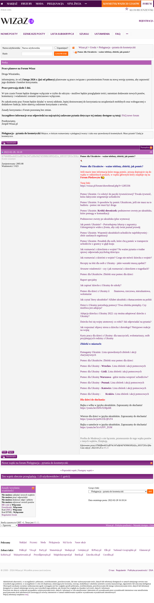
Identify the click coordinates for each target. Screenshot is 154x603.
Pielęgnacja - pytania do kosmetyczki (117, 47)
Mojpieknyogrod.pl (63, 554)
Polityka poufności (123, 525)
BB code (5, 505)
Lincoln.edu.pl (93, 554)
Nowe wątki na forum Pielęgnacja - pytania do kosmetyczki (35, 462)
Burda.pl (79, 554)
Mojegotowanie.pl (22, 554)
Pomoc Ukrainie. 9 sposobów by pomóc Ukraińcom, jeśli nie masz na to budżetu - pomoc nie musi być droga (116, 203)
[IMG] (9, 510)
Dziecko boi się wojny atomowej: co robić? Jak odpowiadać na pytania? (115, 321)
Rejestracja (146, 20)
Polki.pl (22, 550)
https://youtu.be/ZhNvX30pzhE (95, 408)
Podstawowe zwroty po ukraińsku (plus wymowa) (105, 219)
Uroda (93, 47)
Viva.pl (33, 550)
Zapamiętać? (61, 48)
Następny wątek (85, 470)
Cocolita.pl (108, 554)
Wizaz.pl (83, 47)
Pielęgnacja (55, 3)
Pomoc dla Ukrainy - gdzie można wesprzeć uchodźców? (114, 377)
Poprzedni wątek (69, 470)
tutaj (26, 594)
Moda (39, 3)
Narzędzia (145, 147)
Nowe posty (9, 33)
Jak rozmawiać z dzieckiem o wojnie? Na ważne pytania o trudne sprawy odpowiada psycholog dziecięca (112, 250)
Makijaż (12, 3)
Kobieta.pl (6, 554)
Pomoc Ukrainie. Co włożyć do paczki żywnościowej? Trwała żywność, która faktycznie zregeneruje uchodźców (115, 195)
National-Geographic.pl (124, 550)
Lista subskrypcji (62, 33)
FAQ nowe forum (130, 115)
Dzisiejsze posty (34, 33)
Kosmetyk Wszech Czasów (121, 3)
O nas (111, 570)
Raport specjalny (88, 279)
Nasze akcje (80, 542)
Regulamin (121, 570)
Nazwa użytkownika (11, 48)
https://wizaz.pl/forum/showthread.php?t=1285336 (105, 185)
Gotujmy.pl (83, 550)
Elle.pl (107, 550)
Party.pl (43, 550)
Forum (147, 3)
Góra (152, 525)
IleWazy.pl (96, 550)
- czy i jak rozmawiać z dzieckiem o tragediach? (114, 268)
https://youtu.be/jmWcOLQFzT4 (96, 419)
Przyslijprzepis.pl (42, 554)
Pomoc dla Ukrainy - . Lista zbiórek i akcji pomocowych (114, 394)
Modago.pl (70, 550)
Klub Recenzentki (141, 10)
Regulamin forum (9, 515)
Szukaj (84, 33)
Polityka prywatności (137, 570)
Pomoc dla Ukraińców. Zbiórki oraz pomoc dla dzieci (106, 274)
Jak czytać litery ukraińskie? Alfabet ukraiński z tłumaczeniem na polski (116, 299)
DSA (151, 570)
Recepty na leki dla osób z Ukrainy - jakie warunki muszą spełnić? (113, 263)
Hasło (5, 54)
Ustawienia (102, 33)
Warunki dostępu (140, 525)
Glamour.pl (144, 550)
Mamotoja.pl (56, 550)
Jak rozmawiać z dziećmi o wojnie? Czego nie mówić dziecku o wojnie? (116, 257)
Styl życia (74, 3)
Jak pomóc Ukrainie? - (110, 226)
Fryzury (26, 3)
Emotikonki (7, 507)
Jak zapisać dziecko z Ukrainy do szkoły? (100, 285)
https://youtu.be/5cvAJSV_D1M (96, 427)
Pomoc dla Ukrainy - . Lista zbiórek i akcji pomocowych (113, 366)
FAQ (117, 33)
